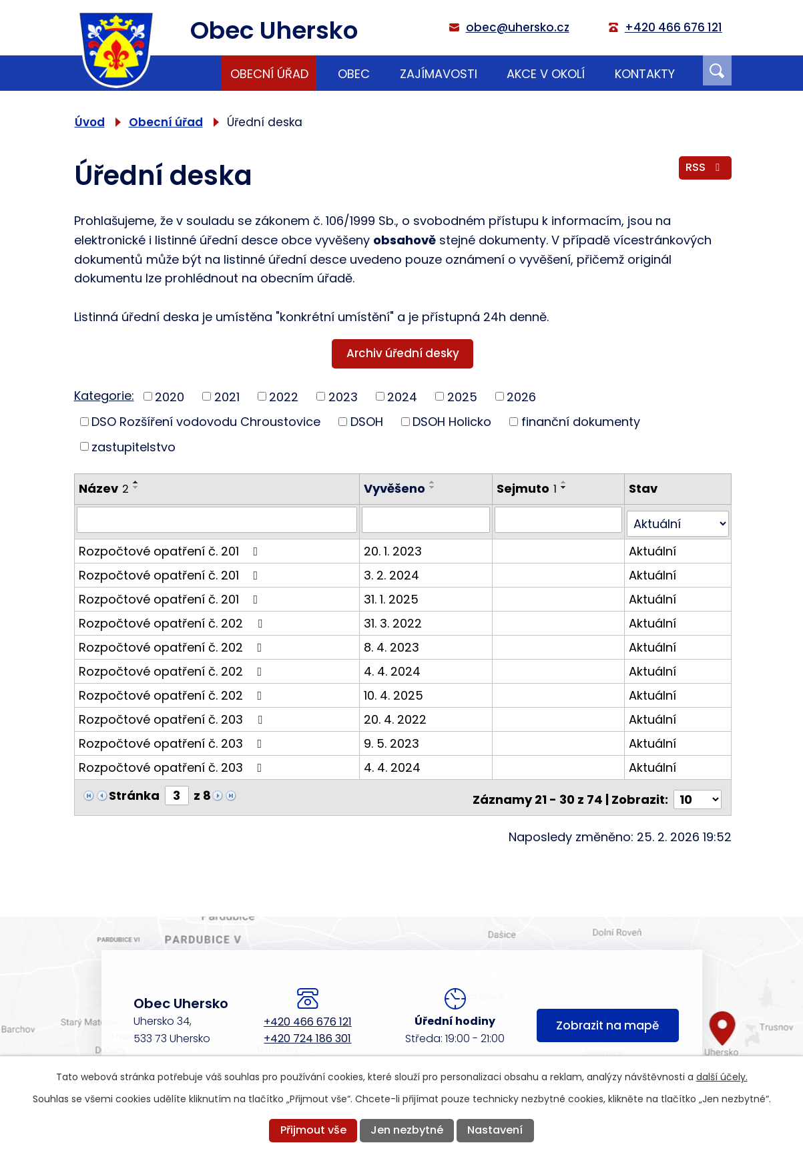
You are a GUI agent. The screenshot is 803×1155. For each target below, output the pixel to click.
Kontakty (645, 73)
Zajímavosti (438, 73)
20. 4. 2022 (396, 714)
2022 (283, 396)
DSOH (366, 421)
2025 (462, 396)
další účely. (722, 1077)
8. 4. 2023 (393, 642)
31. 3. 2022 (394, 618)
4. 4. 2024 (393, 666)
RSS (705, 170)
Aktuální (653, 546)
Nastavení (495, 1130)
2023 (343, 396)
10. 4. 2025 (395, 690)
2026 (521, 396)
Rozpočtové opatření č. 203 (173, 714)
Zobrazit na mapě (607, 1019)
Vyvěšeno (396, 488)
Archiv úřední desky (402, 353)
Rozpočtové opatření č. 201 (171, 546)
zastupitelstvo (133, 446)
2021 (227, 396)
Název (104, 488)
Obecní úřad (269, 73)
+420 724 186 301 (307, 1029)
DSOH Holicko (452, 421)
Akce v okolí (546, 73)
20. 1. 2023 (394, 546)
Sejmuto (527, 488)
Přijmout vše (313, 1130)
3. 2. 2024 (393, 570)
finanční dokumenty (580, 421)
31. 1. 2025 (392, 594)
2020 (169, 396)
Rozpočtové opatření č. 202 (173, 618)
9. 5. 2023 (393, 738)
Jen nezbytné (406, 1130)
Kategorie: (104, 395)
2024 (402, 396)
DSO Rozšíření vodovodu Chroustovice (205, 421)
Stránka (134, 790)
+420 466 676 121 (308, 1013)
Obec (354, 73)
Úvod (192, 73)
